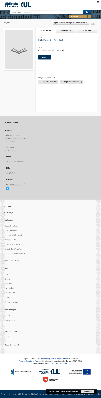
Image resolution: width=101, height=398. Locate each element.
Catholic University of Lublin (57, 363)
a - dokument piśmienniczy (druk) (51, 50)
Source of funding (11, 302)
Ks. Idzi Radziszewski (12, 244)
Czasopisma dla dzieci (48, 82)
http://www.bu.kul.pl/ (14, 184)
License (7, 297)
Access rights (10, 293)
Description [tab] (46, 30)
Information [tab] (66, 30)
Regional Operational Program (30, 361)
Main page (8, 212)
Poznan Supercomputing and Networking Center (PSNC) (76, 394)
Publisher (8, 283)
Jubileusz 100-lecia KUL (13, 235)
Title (6, 274)
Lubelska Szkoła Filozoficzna (15, 253)
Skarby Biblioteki (11, 230)
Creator (8, 279)
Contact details (10, 320)
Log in (7, 336)
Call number (9, 288)
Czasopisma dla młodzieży (71, 82)
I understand (87, 391)
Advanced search (78, 16)
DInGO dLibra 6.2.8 (27, 394)
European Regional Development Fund (54, 359)
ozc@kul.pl (10, 173)
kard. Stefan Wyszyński (13, 249)
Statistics (8, 315)
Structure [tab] (87, 30)
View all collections (12, 261)
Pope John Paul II (11, 240)
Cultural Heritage (11, 226)
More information (72, 391)
